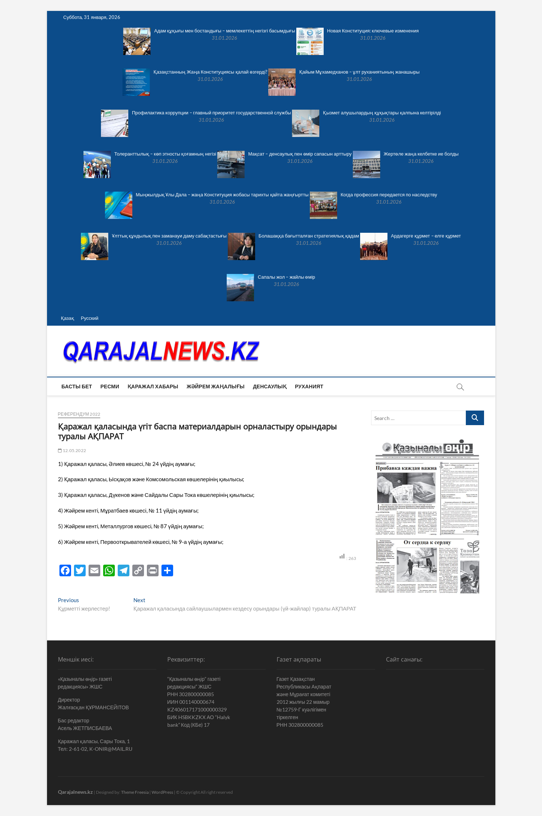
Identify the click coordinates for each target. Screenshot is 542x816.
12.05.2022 (72, 450)
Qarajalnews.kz (75, 792)
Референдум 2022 (79, 414)
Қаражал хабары (153, 386)
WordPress (162, 792)
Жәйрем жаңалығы (216, 386)
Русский (89, 318)
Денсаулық (269, 386)
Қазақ (67, 318)
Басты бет (77, 386)
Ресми (110, 386)
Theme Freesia (135, 792)
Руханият (309, 386)
